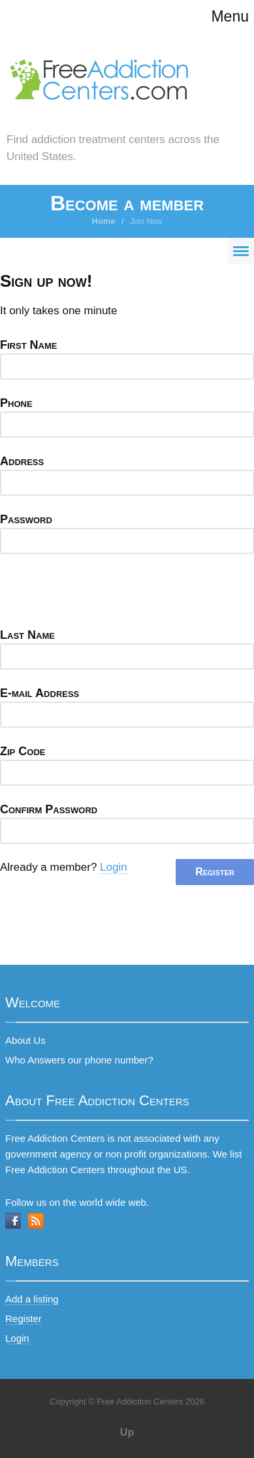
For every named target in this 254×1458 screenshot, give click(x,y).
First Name (28, 344)
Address (22, 461)
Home (104, 221)
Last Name (27, 634)
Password (26, 519)
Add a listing (32, 1298)
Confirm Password (48, 809)
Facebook (13, 1221)
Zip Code (22, 751)
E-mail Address (39, 693)
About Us (25, 1040)
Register (23, 1318)
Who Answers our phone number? (79, 1059)
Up (127, 1432)
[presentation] (99, 594)
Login (113, 867)
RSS (36, 1221)
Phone (16, 403)
